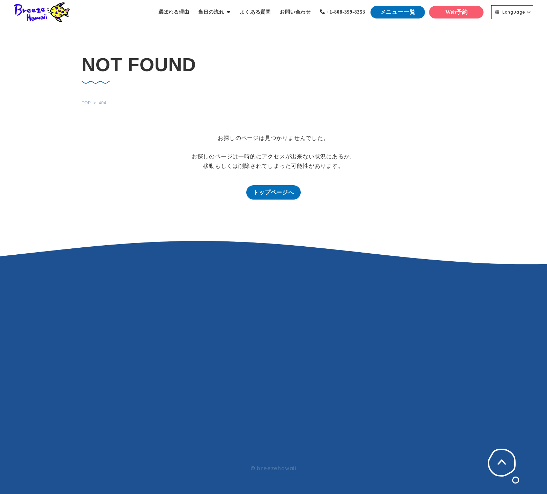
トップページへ (273, 192)
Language (510, 12)
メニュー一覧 (397, 12)
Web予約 (456, 12)
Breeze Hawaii (42, 12)
